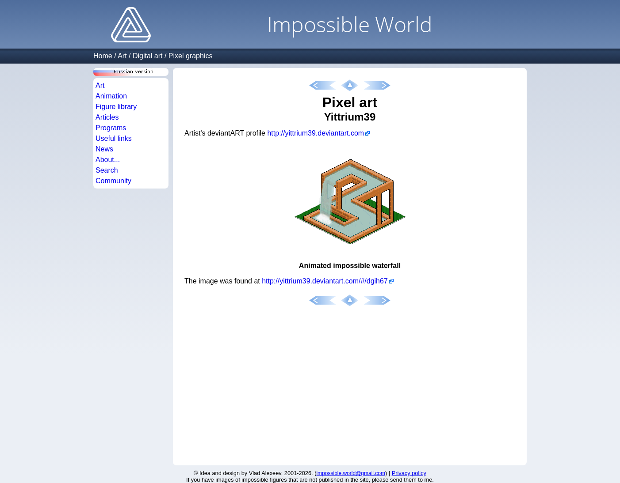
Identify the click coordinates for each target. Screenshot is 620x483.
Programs (111, 128)
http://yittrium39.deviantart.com (315, 133)
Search (107, 170)
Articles (107, 117)
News (104, 149)
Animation (111, 96)
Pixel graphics (190, 56)
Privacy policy (409, 473)
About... (108, 159)
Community (113, 181)
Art (122, 56)
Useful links (114, 138)
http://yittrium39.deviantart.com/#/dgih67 (325, 281)
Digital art (148, 56)
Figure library (116, 106)
